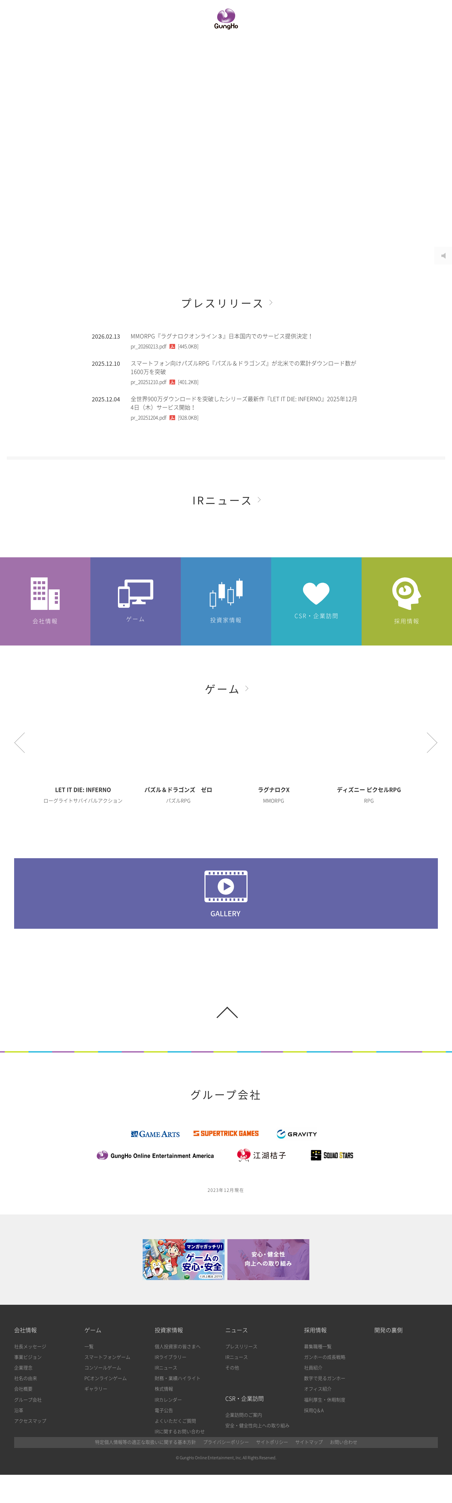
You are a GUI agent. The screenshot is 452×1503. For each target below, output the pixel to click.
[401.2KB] (164, 382)
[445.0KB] (164, 346)
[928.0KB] (164, 417)
